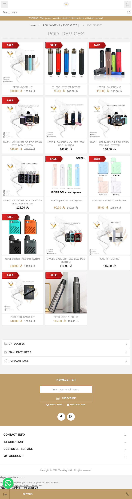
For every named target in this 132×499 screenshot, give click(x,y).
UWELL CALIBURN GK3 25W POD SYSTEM (66, 260)
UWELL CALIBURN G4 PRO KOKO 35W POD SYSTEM (109, 143)
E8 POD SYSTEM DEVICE (66, 87)
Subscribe (56, 404)
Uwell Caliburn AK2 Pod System (22, 259)
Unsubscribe (78, 404)
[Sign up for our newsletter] (66, 389)
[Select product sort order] (5, 494)
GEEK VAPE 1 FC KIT (66, 317)
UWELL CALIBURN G (109, 87)
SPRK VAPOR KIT (23, 87)
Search (128, 12)
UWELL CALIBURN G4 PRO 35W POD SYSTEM (66, 143)
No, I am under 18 (27, 487)
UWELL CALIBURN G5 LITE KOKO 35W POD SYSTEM (22, 202)
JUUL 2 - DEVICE (109, 259)
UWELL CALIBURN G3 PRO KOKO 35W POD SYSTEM (22, 143)
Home (33, 25)
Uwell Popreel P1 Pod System (66, 200)
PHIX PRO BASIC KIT (22, 317)
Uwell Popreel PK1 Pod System (109, 200)
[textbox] (62, 12)
